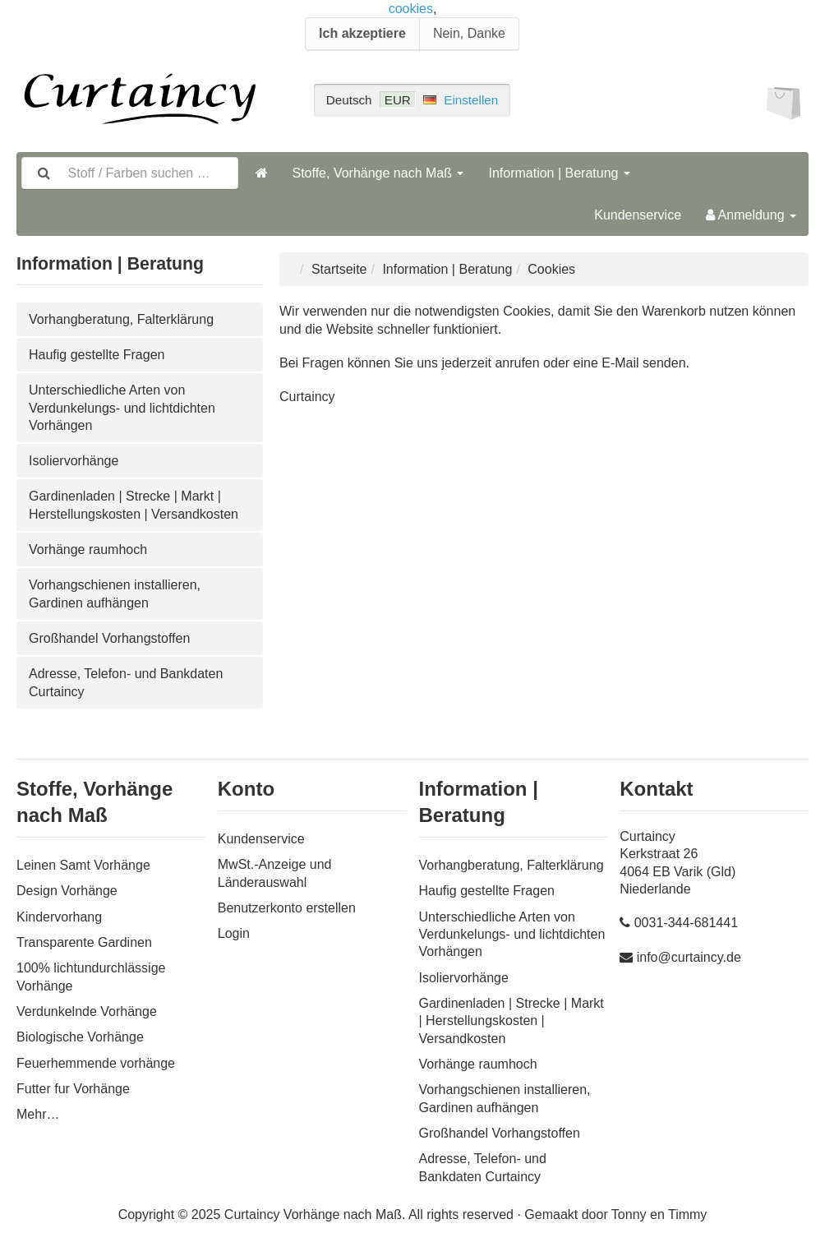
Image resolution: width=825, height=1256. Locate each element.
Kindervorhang (59, 917)
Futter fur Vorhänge (73, 1089)
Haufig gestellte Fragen (96, 355)
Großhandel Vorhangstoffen (109, 638)
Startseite (339, 269)
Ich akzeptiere (362, 33)
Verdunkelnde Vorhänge (86, 1011)
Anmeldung (751, 215)
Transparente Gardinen (84, 942)
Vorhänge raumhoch (88, 549)
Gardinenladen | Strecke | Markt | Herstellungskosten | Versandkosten (133, 504)
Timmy (687, 1214)
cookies (411, 9)
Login (234, 933)
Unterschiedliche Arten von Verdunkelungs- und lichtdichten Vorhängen (122, 407)
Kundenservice (637, 215)
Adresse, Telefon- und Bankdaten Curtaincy (126, 682)
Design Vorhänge (67, 891)
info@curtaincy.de (689, 957)
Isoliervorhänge (73, 461)
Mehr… (37, 1114)
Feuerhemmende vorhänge (95, 1063)
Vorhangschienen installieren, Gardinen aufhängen (114, 593)
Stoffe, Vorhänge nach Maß (378, 173)
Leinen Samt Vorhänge (83, 865)
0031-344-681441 (686, 923)
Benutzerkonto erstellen (287, 908)
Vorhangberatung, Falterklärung (121, 319)
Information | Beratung (558, 173)
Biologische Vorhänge (80, 1037)
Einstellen (471, 100)
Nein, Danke (469, 33)
